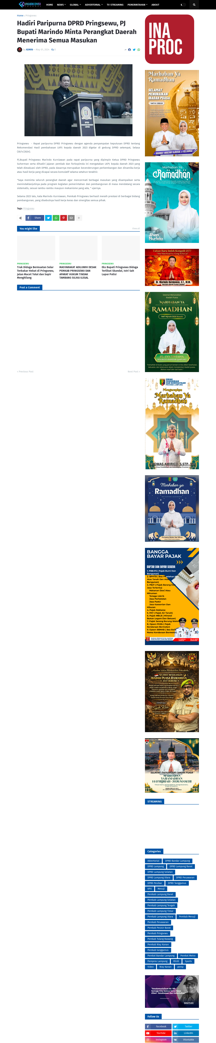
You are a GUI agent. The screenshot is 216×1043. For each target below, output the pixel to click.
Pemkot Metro (187, 955)
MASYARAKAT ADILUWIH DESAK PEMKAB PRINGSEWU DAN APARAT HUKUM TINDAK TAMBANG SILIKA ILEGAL (77, 272)
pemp (180, 966)
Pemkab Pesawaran (158, 922)
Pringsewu (30, 16)
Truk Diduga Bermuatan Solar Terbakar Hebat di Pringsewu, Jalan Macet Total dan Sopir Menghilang (35, 272)
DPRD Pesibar (154, 883)
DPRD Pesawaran (185, 877)
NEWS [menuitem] (60, 4)
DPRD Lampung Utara (158, 877)
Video (150, 966)
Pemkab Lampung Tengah (161, 905)
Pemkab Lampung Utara (160, 916)
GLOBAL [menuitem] (74, 4)
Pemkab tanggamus (158, 950)
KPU (149, 888)
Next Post (133, 371)
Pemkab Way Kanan (158, 944)
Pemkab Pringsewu (157, 933)
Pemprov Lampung (157, 961)
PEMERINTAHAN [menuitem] (136, 4)
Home (20, 16)
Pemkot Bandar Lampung (160, 955)
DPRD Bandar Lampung (177, 860)
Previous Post (26, 371)
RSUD (176, 961)
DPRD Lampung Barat (181, 866)
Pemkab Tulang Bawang (160, 939)
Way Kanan (165, 966)
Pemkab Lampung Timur (160, 911)
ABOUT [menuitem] (155, 4)
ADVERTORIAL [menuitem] (93, 4)
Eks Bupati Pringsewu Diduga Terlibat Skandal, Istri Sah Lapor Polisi (120, 271)
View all (136, 228)
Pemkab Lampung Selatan (161, 899)
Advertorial (153, 860)
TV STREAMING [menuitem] (115, 4)
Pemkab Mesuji (187, 916)
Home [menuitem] (49, 4)
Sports (188, 961)
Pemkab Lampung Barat (160, 894)
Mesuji (161, 888)
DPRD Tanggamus (177, 883)
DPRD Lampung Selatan (160, 872)
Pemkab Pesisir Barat (159, 927)
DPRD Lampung (155, 866)
